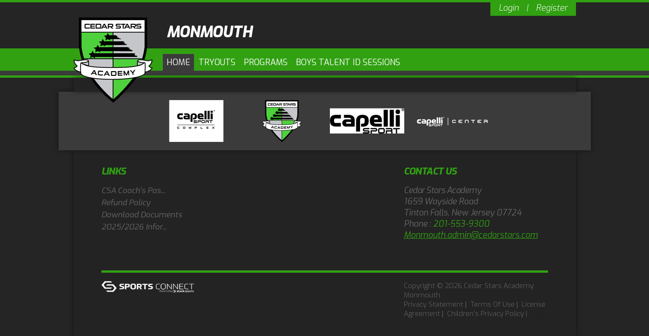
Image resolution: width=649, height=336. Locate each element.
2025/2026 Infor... (134, 227)
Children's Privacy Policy (485, 313)
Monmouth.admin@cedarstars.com (471, 235)
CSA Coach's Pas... (133, 190)
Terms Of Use (492, 304)
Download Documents (141, 214)
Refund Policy (125, 202)
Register (552, 7)
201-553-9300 (461, 223)
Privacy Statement (433, 304)
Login (509, 7)
